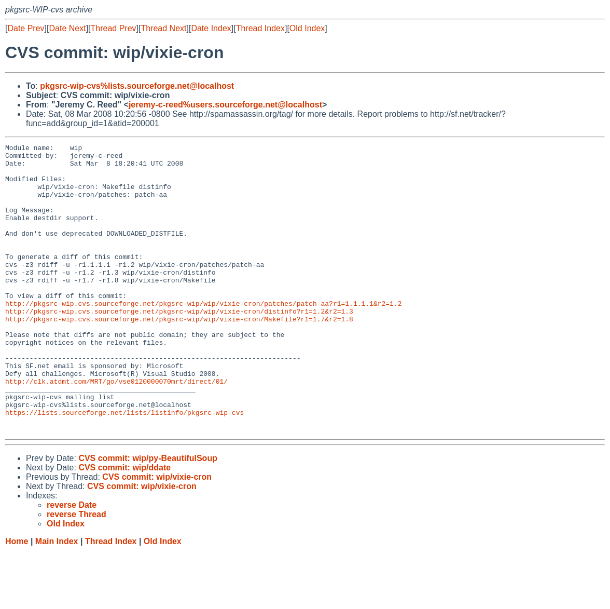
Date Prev (25, 28)
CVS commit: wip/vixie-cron (157, 534)
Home (16, 598)
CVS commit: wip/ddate (124, 525)
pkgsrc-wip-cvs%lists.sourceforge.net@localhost (137, 86)
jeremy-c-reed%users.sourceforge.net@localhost (225, 104)
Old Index (307, 28)
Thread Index (260, 28)
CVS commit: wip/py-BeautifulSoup (147, 515)
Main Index (56, 598)
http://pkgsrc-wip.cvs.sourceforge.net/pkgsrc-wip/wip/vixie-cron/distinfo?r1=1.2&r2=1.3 (179, 345)
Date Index (211, 28)
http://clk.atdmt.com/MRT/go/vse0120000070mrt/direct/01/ (116, 429)
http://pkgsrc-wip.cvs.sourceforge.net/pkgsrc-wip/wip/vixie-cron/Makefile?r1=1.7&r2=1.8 (179, 354)
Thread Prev (113, 28)
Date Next (67, 28)
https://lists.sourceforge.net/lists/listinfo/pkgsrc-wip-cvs (124, 466)
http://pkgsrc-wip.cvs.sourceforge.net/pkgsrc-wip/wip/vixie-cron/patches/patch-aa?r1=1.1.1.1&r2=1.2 (203, 336)
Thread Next (163, 28)
